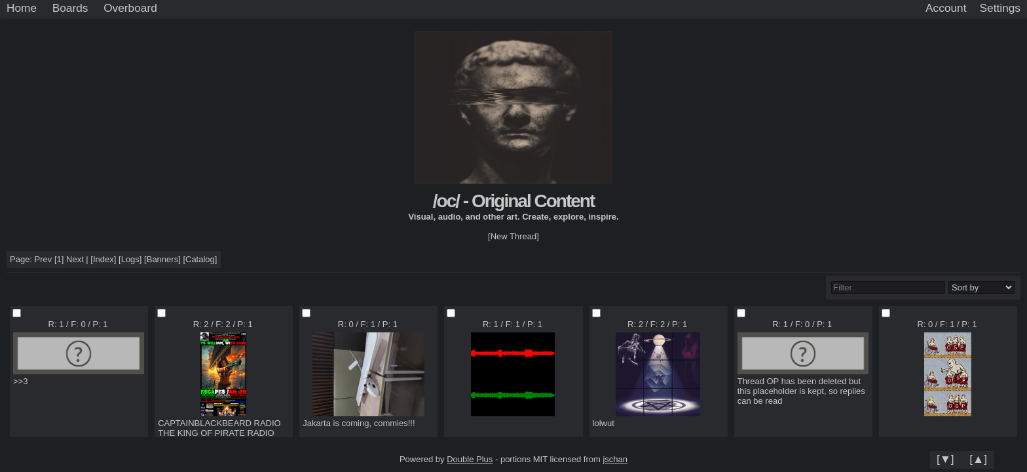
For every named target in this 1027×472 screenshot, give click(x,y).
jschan (615, 459)
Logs (130, 259)
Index (103, 259)
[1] (59, 259)
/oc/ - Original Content (513, 201)
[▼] (945, 458)
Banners (162, 259)
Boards (70, 7)
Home (22, 7)
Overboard (130, 7)
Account (945, 7)
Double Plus (470, 459)
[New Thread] (513, 236)
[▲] (978, 458)
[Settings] (1000, 8)
